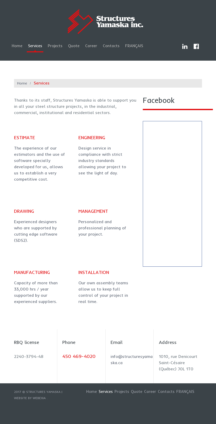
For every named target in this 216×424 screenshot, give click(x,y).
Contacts (111, 45)
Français (134, 45)
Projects (55, 45)
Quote (73, 45)
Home (17, 45)
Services (35, 45)
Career (91, 45)
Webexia (39, 398)
